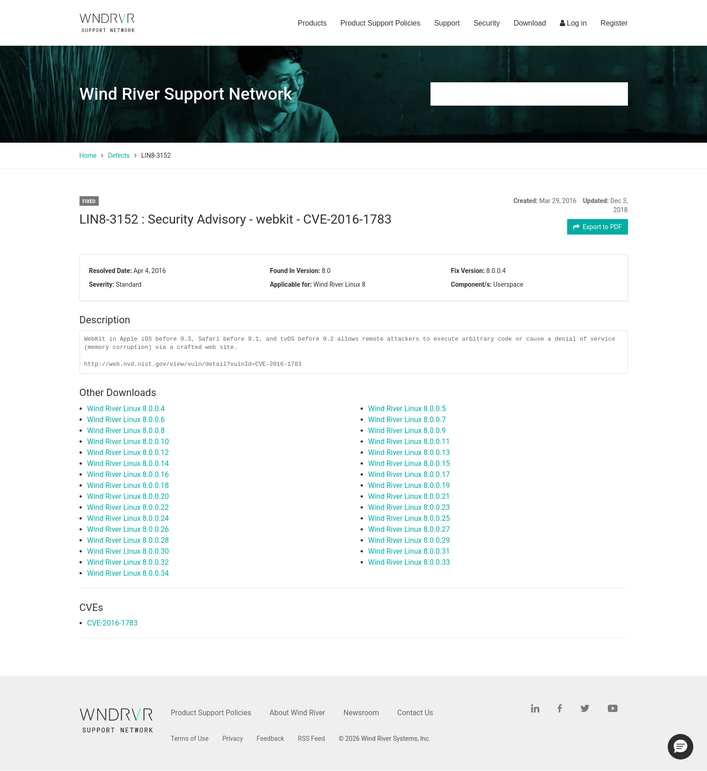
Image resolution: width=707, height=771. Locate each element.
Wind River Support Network (186, 94)
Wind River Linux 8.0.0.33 (409, 562)
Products (312, 23)
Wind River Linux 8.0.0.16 (128, 474)
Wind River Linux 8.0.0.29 (409, 540)
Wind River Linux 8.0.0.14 (128, 463)
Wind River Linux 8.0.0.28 (128, 540)
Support (447, 23)
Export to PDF (597, 226)
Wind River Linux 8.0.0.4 (126, 408)
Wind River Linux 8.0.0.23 (409, 507)
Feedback (270, 738)
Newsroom (361, 712)
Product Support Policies (380, 23)
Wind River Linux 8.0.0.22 (128, 507)
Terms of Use (190, 738)
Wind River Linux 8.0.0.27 (409, 529)
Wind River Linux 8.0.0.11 (409, 441)
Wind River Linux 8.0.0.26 (128, 529)
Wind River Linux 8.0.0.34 (128, 573)
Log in (573, 23)
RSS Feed (311, 738)
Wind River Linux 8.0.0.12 (128, 452)
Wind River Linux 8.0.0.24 (128, 518)
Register (614, 23)
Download (530, 23)
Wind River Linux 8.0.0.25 (409, 518)
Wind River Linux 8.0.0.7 (407, 419)
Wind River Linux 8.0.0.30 (128, 551)
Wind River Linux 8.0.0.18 (128, 485)
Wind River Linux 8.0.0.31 (409, 551)
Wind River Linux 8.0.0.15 (409, 463)
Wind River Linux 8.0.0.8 (126, 430)
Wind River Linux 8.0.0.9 (407, 430)
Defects (119, 155)
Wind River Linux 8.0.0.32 (128, 562)
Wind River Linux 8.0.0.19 (409, 485)
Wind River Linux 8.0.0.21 (409, 496)
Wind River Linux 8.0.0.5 (407, 408)
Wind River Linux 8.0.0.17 (409, 474)
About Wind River (297, 712)
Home (88, 155)
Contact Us (415, 712)
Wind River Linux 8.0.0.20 (128, 496)
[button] (680, 747)
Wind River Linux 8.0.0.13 (409, 452)
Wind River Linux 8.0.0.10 (128, 441)
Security (486, 23)
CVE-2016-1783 (112, 623)
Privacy (232, 738)
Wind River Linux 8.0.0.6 (126, 419)
